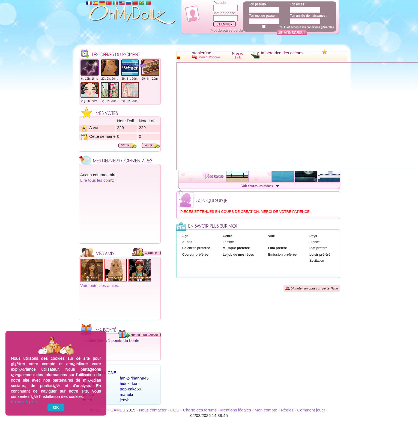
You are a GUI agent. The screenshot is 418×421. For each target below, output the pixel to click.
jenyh (125, 400)
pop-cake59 (130, 389)
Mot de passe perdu (227, 30)
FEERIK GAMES (109, 410)
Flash (141, 65)
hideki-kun (129, 383)
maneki (126, 394)
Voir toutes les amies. (99, 285)
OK (56, 407)
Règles (287, 410)
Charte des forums (200, 410)
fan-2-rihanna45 (134, 378)
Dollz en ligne (100, 372)
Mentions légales (235, 410)
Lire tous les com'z (97, 180)
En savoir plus (24, 401)
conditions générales (320, 27)
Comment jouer (311, 410)
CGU (174, 410)
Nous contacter (153, 410)
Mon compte (266, 410)
